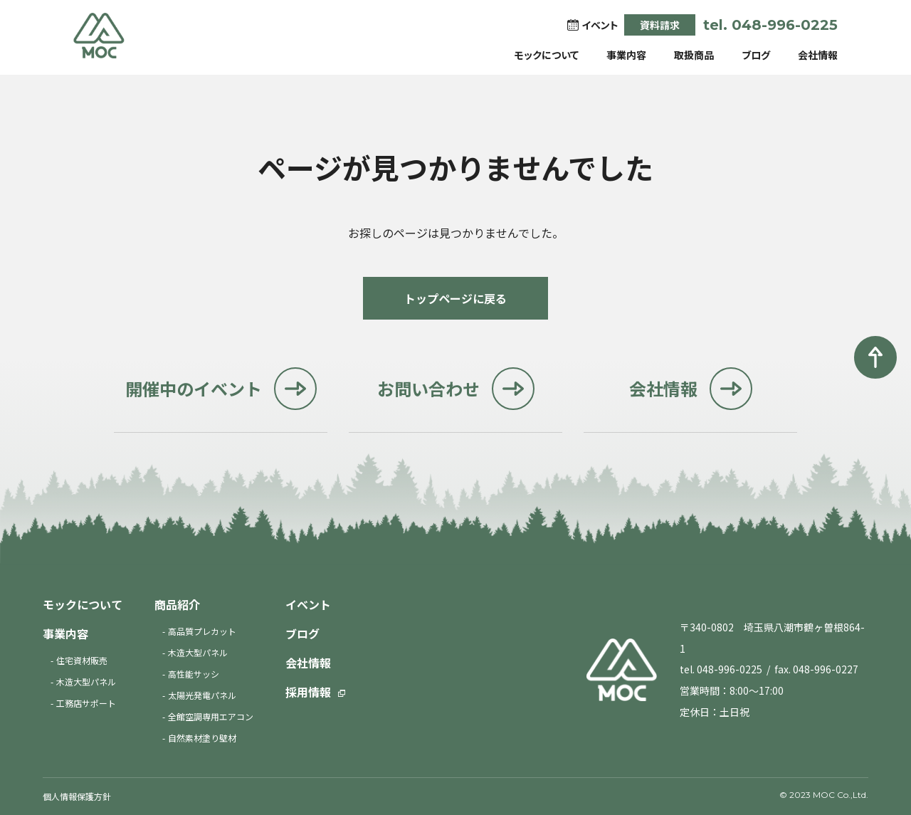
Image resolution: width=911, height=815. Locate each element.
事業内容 (626, 55)
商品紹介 (177, 604)
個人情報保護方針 (77, 796)
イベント (308, 604)
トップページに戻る (455, 298)
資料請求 (660, 25)
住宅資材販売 (81, 660)
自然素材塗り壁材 (202, 738)
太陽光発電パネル (202, 695)
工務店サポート (86, 703)
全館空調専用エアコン (210, 716)
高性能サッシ (193, 674)
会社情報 (818, 55)
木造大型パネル (86, 681)
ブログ (756, 55)
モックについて (547, 55)
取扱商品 (694, 55)
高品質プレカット (202, 631)
